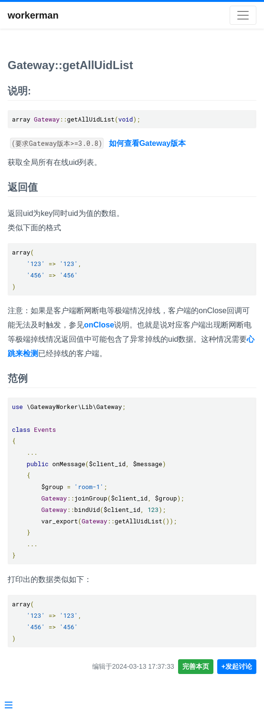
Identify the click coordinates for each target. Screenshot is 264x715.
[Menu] (8, 706)
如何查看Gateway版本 (147, 143)
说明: (19, 90)
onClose (99, 325)
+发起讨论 (237, 666)
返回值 (23, 187)
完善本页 (195, 666)
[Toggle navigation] (243, 15)
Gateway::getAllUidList (70, 65)
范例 (18, 378)
